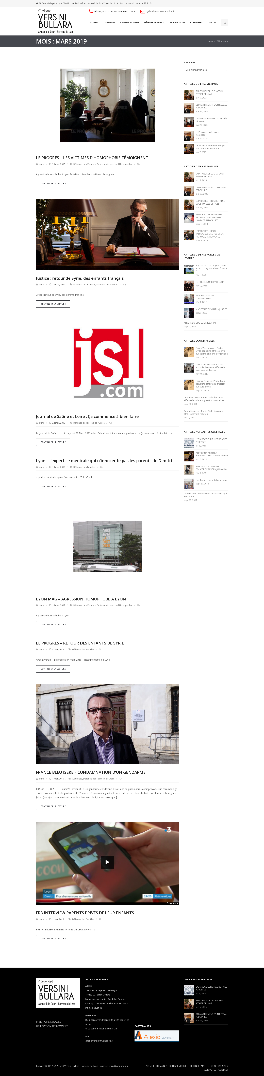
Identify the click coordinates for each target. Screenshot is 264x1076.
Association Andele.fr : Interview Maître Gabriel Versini (212, 454)
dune (41, 164)
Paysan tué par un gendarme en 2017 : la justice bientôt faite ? (211, 268)
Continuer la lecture (53, 183)
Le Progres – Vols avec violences (207, 133)
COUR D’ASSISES (177, 22)
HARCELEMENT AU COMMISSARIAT (205, 297)
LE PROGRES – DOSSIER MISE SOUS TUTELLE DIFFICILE (210, 202)
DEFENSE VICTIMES (129, 22)
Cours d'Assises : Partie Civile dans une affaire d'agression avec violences (210, 384)
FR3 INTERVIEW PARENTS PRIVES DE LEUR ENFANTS (85, 912)
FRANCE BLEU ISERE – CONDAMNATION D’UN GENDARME (90, 772)
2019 (218, 41)
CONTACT (213, 22)
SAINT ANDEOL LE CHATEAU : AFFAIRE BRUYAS (210, 92)
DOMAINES (109, 22)
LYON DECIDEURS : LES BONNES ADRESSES (211, 440)
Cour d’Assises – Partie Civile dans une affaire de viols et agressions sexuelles (204, 399)
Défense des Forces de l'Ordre (89, 422)
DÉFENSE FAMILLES (154, 22)
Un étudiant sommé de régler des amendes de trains (210, 147)
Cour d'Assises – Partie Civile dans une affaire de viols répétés (203, 412)
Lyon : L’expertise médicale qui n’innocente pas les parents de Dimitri (104, 460)
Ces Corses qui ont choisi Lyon (211, 480)
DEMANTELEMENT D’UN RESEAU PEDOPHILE (211, 106)
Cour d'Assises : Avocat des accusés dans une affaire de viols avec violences (210, 367)
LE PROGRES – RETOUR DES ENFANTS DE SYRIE (80, 643)
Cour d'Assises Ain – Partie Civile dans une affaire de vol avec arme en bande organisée (212, 351)
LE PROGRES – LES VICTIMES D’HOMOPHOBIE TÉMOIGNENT (92, 157)
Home (210, 41)
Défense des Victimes (84, 164)
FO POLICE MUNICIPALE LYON (210, 282)
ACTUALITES (196, 22)
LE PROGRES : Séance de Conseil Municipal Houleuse (205, 495)
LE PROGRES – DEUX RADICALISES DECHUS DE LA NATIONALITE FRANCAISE (209, 234)
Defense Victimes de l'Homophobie (115, 164)
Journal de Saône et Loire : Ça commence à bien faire (87, 416)
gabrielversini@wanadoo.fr (161, 11)
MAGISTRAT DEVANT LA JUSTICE (211, 309)
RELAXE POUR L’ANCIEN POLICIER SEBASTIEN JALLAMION (211, 468)
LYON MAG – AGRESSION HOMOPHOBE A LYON (81, 599)
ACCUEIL (94, 22)
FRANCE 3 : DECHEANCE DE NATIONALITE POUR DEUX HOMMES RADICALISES (209, 217)
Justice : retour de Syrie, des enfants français (80, 278)
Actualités (77, 778)
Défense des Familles (84, 284)
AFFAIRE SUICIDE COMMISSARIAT (200, 322)
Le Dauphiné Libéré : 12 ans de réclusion (211, 120)
